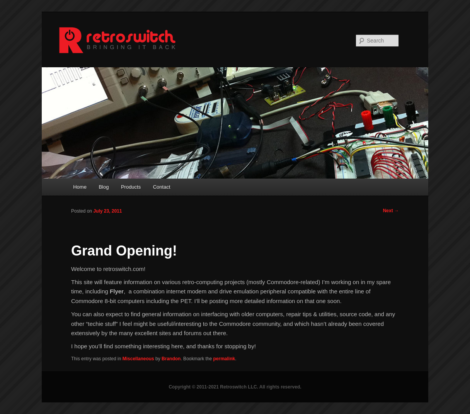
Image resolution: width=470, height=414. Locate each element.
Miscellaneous (138, 358)
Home (80, 187)
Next (391, 210)
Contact (161, 187)
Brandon (171, 358)
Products (131, 187)
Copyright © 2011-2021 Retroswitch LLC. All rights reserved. (235, 387)
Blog (104, 187)
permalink (224, 358)
